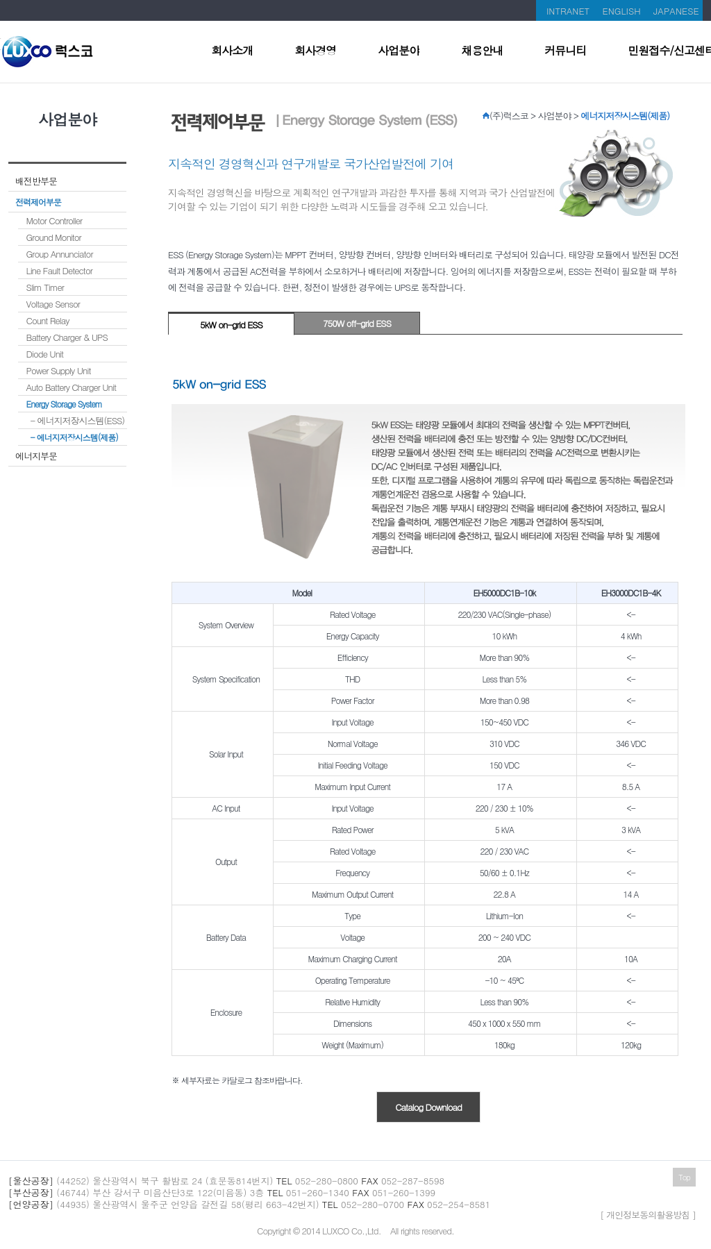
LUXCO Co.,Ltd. (351, 1230)
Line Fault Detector (59, 270)
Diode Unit (44, 353)
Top (684, 1177)
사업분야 (398, 51)
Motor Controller (54, 220)
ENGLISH (622, 10)
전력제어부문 (38, 202)
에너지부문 (36, 455)
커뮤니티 (565, 51)
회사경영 (315, 51)
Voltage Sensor (53, 303)
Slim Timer (45, 287)
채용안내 (482, 51)
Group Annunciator (59, 253)
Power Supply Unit (58, 370)
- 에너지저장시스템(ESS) (78, 420)
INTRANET (567, 10)
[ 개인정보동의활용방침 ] (648, 1214)
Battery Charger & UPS (67, 337)
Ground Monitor (53, 237)
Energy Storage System (64, 404)
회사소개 (232, 51)
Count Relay (47, 320)
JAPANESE (676, 10)
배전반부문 (36, 180)
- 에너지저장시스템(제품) (74, 437)
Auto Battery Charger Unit (71, 387)
